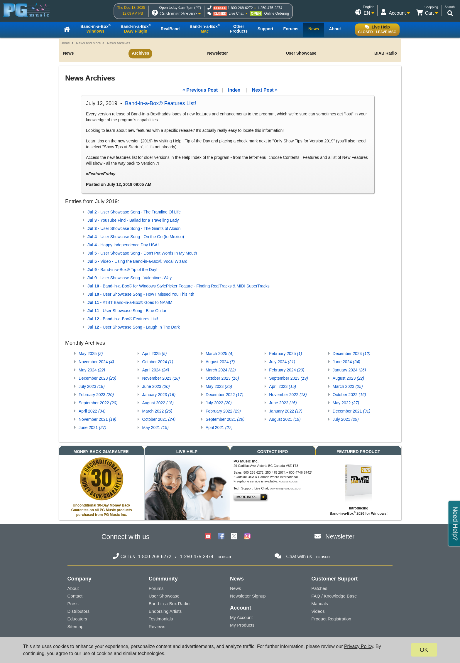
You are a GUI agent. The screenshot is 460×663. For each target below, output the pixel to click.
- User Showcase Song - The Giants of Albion (133, 228)
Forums (156, 588)
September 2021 (225, 419)
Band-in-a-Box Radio (169, 603)
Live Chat (236, 13)
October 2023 (222, 378)
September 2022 (98, 403)
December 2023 (97, 378)
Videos (318, 611)
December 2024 (351, 353)
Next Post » (265, 89)
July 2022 (219, 403)
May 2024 (92, 370)
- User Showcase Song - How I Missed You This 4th (140, 294)
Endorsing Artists (165, 611)
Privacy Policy (358, 646)
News (68, 53)
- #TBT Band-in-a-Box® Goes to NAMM (129, 302)
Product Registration (331, 618)
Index (234, 89)
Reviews (157, 626)
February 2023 (96, 394)
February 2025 (285, 353)
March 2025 (220, 353)
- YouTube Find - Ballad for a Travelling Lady (133, 220)
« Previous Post (200, 89)
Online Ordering (276, 13)
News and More (88, 43)
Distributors (78, 611)
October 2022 (349, 394)
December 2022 (224, 394)
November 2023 (161, 378)
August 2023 (348, 378)
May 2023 (219, 386)
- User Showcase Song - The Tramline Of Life (134, 212)
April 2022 (92, 411)
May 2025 (91, 353)
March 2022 (157, 411)
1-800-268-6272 (240, 8)
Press (73, 603)
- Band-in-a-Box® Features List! (122, 319)
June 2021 (92, 427)
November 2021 (97, 419)
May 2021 (155, 427)
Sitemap (75, 626)
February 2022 (223, 411)
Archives (140, 53)
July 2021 (346, 419)
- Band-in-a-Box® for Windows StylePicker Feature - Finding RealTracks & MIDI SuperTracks (178, 286)
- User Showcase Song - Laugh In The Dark (133, 327)
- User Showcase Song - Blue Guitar (126, 310)
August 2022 (157, 403)
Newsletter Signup (248, 595)
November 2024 (96, 361)
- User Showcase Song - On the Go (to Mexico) (135, 236)
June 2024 (346, 361)
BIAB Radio (385, 53)
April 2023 (282, 386)
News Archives (118, 43)
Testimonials (161, 618)
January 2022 (285, 411)
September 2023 (288, 378)
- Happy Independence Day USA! (123, 245)
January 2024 (349, 370)
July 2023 (92, 386)
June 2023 (156, 386)
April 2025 (154, 353)
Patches (319, 588)
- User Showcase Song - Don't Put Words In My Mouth (142, 253)
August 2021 (284, 419)
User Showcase (301, 53)
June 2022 (283, 403)
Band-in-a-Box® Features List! (160, 103)
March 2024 (221, 370)
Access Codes (288, 481)
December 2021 (351, 411)
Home (65, 43)
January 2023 (158, 394)
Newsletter (217, 53)
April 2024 (155, 370)
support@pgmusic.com (285, 488)
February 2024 (286, 370)
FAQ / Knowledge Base (334, 595)
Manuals (319, 603)
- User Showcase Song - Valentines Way (129, 277)
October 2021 (158, 419)
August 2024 (220, 361)
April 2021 (219, 427)
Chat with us (299, 556)
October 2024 (157, 361)
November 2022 (288, 394)
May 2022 (346, 403)
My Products (242, 624)
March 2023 (348, 386)
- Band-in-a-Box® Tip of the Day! (122, 269)
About (73, 588)
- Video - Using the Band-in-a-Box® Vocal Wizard (137, 261)
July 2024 (282, 361)
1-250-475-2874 (269, 8)
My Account (241, 617)
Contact (75, 595)
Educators (77, 618)
